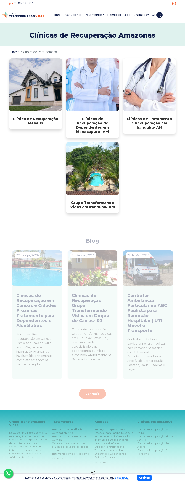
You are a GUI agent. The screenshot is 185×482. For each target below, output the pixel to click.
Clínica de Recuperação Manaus (35, 121)
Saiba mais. (122, 477)
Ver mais (92, 393)
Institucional (72, 15)
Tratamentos (93, 15)
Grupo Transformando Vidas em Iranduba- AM (92, 205)
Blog (127, 15)
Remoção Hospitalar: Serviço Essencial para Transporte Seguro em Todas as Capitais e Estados (114, 433)
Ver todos (57, 458)
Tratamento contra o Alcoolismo (70, 453)
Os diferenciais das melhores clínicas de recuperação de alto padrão (70, 447)
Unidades (140, 15)
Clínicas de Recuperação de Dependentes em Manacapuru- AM (92, 125)
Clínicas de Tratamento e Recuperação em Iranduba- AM (149, 123)
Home (56, 15)
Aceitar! (144, 477)
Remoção (114, 15)
